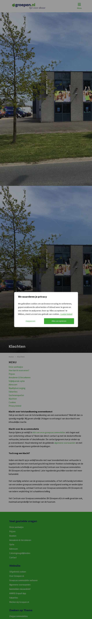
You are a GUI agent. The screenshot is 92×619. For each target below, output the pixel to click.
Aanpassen (30, 321)
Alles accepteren (59, 321)
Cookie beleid (66, 314)
